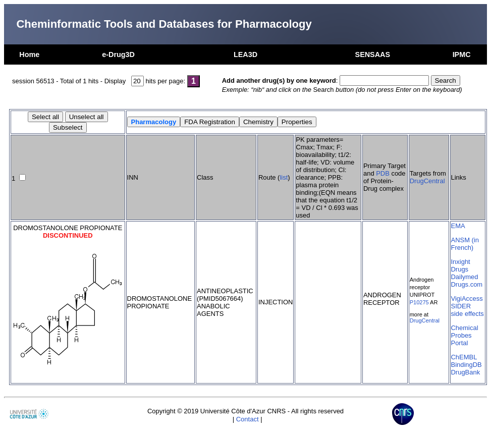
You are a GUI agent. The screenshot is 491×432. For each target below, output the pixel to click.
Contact (247, 419)
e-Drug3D (118, 54)
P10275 (419, 302)
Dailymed (464, 277)
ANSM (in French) (465, 243)
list (284, 177)
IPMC (462, 54)
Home (29, 54)
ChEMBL (464, 357)
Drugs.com (467, 284)
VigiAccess (467, 298)
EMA (458, 226)
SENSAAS (373, 54)
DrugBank (465, 372)
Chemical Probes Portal (464, 335)
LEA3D (245, 54)
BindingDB (466, 364)
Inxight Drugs (460, 265)
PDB (383, 173)
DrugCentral (427, 181)
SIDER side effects (467, 309)
